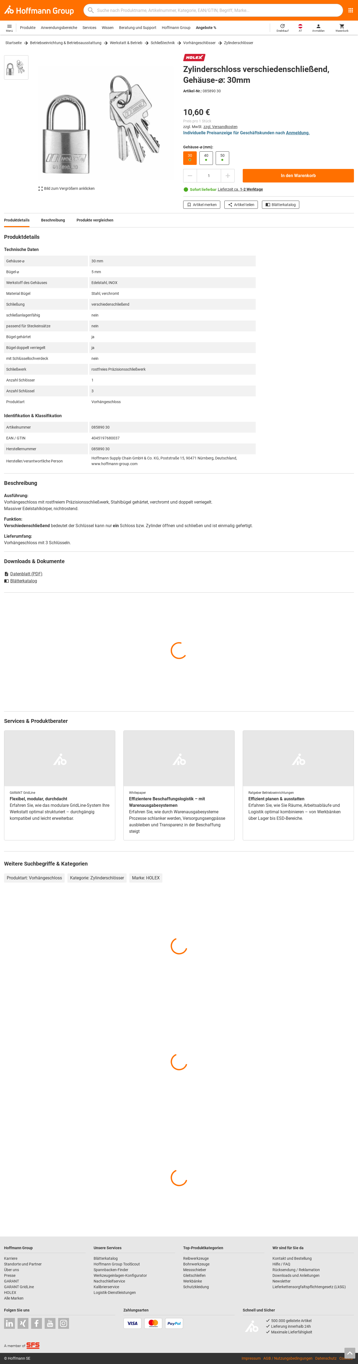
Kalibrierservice (106, 1287)
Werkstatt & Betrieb (126, 43)
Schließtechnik (163, 43)
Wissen (108, 27)
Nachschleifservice (109, 1281)
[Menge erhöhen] (228, 175)
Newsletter (281, 1281)
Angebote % (206, 27)
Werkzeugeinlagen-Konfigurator (120, 1275)
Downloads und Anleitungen (296, 1275)
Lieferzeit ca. (240, 189)
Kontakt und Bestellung (292, 1258)
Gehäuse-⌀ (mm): (198, 147)
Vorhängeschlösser (199, 43)
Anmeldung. (298, 132)
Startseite (13, 43)
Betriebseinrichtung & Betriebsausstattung (65, 43)
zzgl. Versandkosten (220, 127)
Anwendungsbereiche (59, 27)
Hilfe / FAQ (281, 1264)
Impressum (251, 1358)
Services (89, 27)
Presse (9, 1275)
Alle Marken (14, 1298)
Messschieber (194, 1270)
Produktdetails (16, 220)
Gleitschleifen (194, 1275)
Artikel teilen (241, 204)
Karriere (10, 1258)
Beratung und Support (137, 27)
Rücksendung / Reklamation (296, 1270)
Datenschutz (326, 1358)
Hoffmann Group (176, 27)
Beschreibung (53, 220)
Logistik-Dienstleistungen (115, 1292)
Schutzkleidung (196, 1287)
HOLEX (10, 1292)
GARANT (11, 1281)
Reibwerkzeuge (196, 1258)
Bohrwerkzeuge (196, 1264)
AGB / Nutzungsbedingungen (288, 1358)
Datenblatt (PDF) (23, 573)
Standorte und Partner (23, 1264)
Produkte (27, 27)
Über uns (11, 1270)
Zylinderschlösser (238, 43)
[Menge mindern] (190, 175)
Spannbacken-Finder (111, 1270)
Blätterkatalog (280, 204)
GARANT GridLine (19, 1287)
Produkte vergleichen (95, 220)
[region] (20, 126)
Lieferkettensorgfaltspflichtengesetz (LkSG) (309, 1287)
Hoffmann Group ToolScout (117, 1264)
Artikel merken (202, 204)
